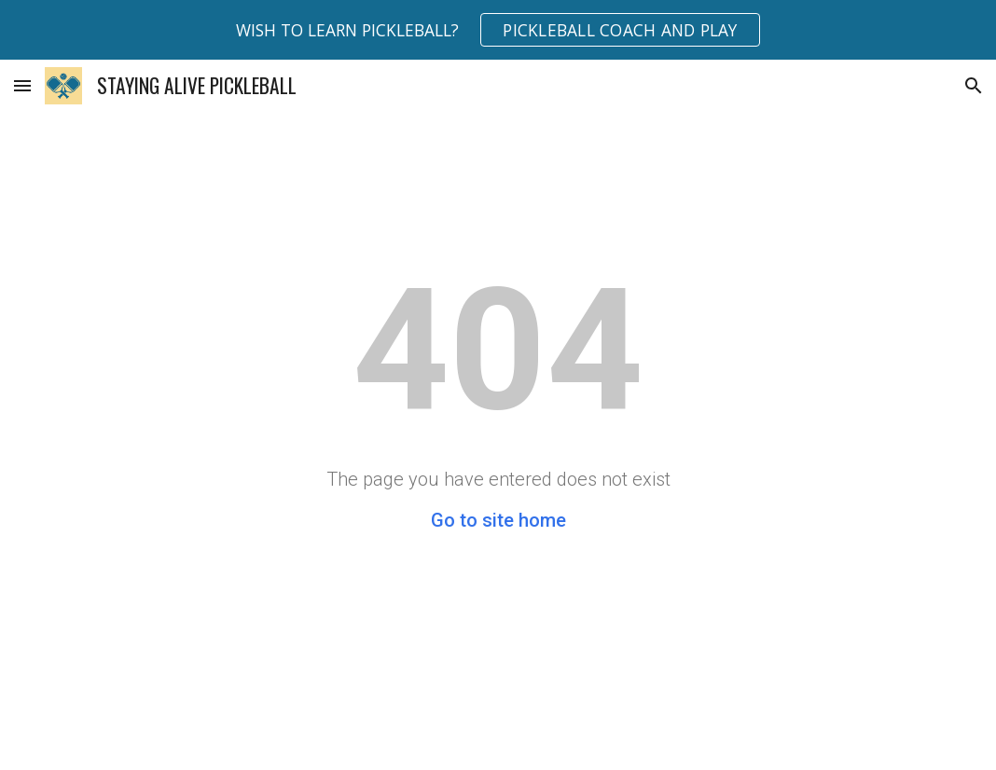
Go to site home (498, 520)
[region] (498, 30)
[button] (22, 85)
